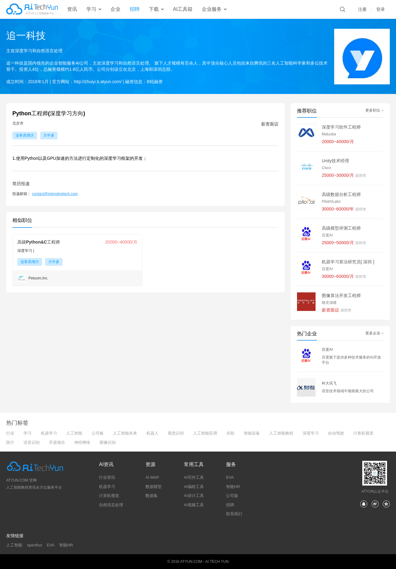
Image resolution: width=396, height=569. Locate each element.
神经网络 (82, 442)
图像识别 (108, 442)
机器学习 (49, 433)
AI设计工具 (194, 495)
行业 (10, 433)
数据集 (151, 495)
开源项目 (57, 442)
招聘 (135, 9)
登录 (380, 9)
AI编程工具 (194, 486)
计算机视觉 (363, 433)
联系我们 (234, 514)
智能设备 (252, 433)
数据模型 (153, 486)
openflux (34, 545)
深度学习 (311, 433)
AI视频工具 (194, 505)
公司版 (232, 495)
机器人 (152, 433)
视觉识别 (176, 433)
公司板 (98, 433)
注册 (362, 9)
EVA (230, 477)
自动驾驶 (336, 433)
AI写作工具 (194, 477)
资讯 (72, 9)
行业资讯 (107, 477)
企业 (115, 9)
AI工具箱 (182, 9)
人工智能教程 (281, 433)
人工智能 (74, 433)
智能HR (233, 486)
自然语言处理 (111, 505)
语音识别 (32, 442)
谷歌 (230, 433)
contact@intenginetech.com (55, 194)
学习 (28, 433)
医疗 (10, 442)
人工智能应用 (205, 433)
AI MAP (152, 477)
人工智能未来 (125, 433)
